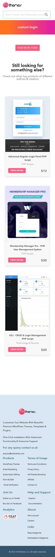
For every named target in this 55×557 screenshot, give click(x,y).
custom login (28, 27)
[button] (27, 48)
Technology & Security (27, 343)
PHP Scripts (27, 164)
